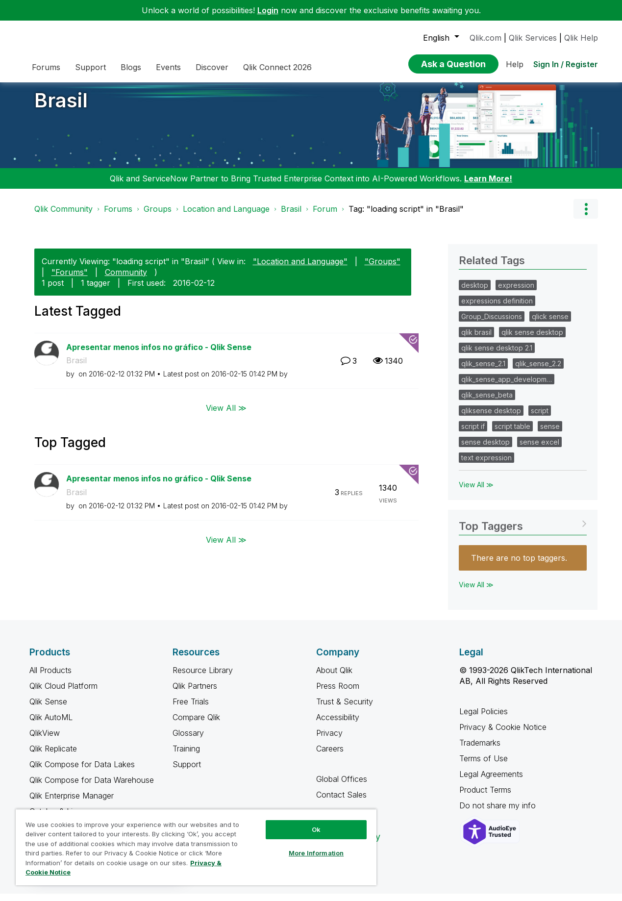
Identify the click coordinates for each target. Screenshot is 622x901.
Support (187, 771)
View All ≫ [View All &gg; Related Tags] (476, 492)
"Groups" (382, 269)
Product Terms (485, 797)
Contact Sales (341, 802)
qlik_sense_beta (487, 402)
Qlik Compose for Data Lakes (82, 771)
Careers (330, 756)
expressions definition (497, 308)
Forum (325, 216)
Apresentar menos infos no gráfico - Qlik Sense (158, 354)
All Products (50, 677)
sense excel (539, 449)
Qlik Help (581, 38)
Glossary (188, 740)
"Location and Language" (300, 269)
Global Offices (341, 786)
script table (512, 433)
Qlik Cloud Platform (63, 693)
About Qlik (334, 677)
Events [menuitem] (168, 67)
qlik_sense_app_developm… (506, 386)
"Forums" (69, 279)
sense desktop (485, 449)
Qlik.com (485, 38)
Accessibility (337, 724)
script (539, 418)
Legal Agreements (491, 781)
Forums (118, 216)
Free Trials (191, 709)
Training (186, 756)
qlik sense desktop (532, 339)
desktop (474, 292)
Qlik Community (63, 216)
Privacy (329, 740)
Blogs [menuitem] (131, 67)
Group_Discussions (491, 324)
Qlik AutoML (51, 724)
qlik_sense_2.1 (483, 371)
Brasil (61, 107)
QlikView (44, 740)
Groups (158, 216)
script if (473, 433)
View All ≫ (226, 415)
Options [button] (585, 216)
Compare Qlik (196, 724)
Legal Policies (483, 719)
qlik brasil (476, 339)
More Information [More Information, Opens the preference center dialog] (316, 853)
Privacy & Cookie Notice (503, 734)
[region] (196, 847)
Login (267, 10)
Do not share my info (498, 813)
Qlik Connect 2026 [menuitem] (277, 67)
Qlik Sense (48, 709)
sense (550, 433)
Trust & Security (344, 709)
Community (126, 279)
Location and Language (226, 216)
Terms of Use (483, 766)
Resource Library (203, 677)
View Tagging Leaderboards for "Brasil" (522, 530)
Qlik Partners (195, 693)
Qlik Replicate (53, 756)
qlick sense (550, 324)
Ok (316, 829)
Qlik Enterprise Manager (71, 803)
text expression (486, 465)
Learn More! (488, 186)
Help (514, 64)
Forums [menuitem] (46, 67)
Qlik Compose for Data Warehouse (91, 787)
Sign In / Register (565, 64)
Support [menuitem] (90, 67)
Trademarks (479, 750)
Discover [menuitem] (212, 67)
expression (516, 292)
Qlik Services (533, 38)
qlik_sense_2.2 (538, 371)
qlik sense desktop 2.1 (496, 355)
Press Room (337, 693)
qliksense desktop (491, 418)
